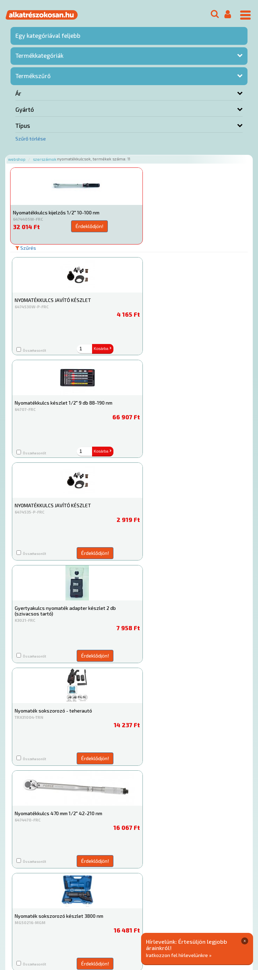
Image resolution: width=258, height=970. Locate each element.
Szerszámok (44, 159)
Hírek (65, 908)
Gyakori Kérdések (142, 908)
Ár (18, 93)
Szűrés (25, 248)
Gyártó (24, 109)
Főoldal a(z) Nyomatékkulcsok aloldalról (54, 885)
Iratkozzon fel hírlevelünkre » (178, 955)
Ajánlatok (21, 908)
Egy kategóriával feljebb (48, 35)
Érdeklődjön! (82, 226)
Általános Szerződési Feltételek (204, 908)
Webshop (17, 159)
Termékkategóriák (39, 55)
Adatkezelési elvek (32, 915)
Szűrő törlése (30, 139)
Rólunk (45, 908)
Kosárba (93, 348)
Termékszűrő (33, 75)
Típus (22, 125)
